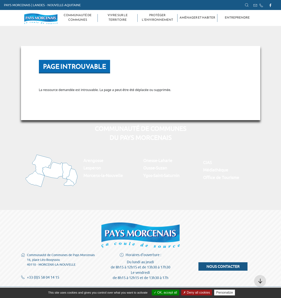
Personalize (224, 292)
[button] (247, 5)
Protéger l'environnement (157, 17)
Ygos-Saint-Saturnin (161, 175)
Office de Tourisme (221, 177)
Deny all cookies (196, 292)
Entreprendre (237, 17)
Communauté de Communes (78, 17)
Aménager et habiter (197, 17)
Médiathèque (215, 169)
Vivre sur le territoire (117, 17)
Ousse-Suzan (155, 167)
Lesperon (92, 167)
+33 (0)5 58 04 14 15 (40, 277)
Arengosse (93, 160)
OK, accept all (165, 292)
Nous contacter (223, 266)
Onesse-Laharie (157, 160)
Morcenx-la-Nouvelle (103, 175)
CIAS (207, 162)
